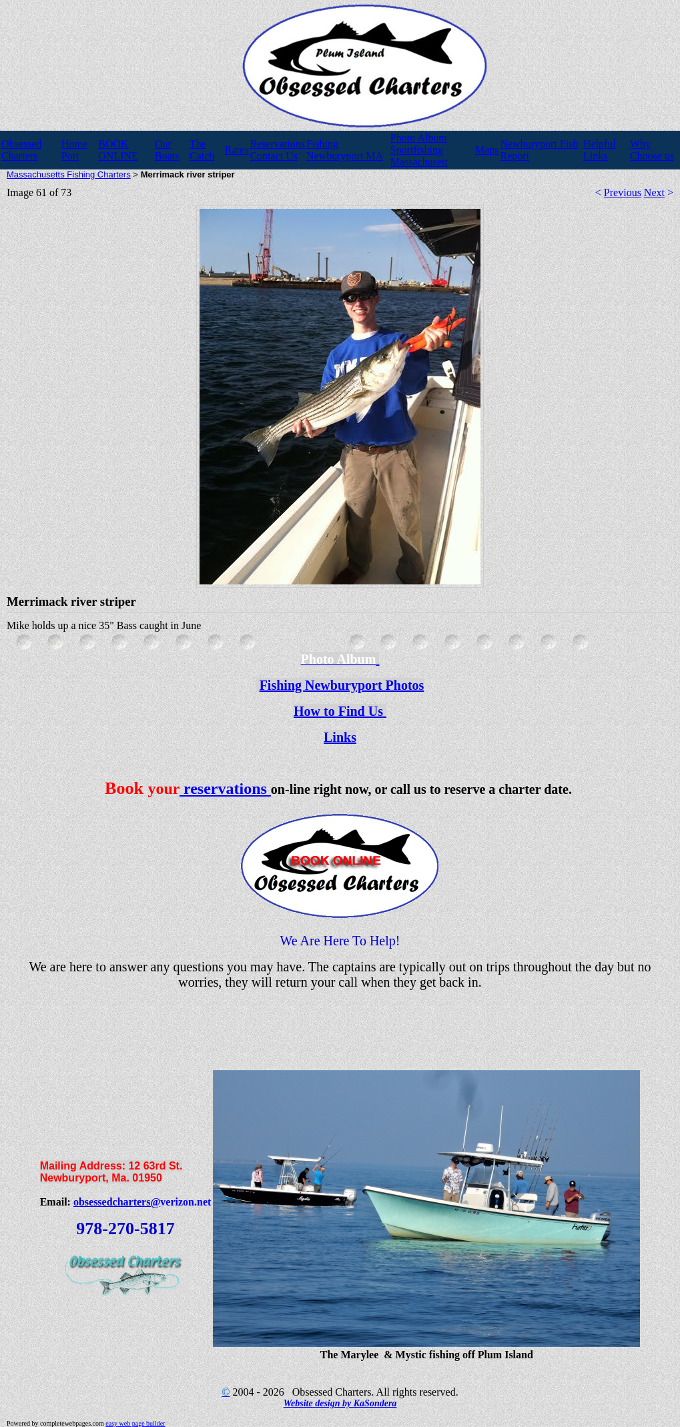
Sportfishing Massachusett (419, 155)
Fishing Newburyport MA (344, 149)
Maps (487, 149)
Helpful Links (599, 149)
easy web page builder (135, 1423)
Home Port (74, 149)
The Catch (202, 149)
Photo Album (418, 137)
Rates (237, 149)
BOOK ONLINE (118, 149)
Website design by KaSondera (340, 1403)
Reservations (277, 143)
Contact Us (274, 155)
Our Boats (167, 149)
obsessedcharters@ (116, 1202)
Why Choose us (652, 149)
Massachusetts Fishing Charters (69, 174)
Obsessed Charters (21, 149)
